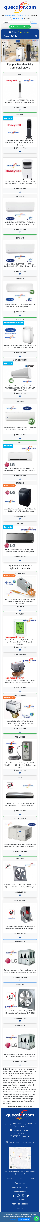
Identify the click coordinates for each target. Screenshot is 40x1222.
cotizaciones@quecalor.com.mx (22, 1142)
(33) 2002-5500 (10, 15)
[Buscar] (17, 22)
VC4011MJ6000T (20, 655)
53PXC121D (20, 402)
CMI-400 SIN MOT (20, 901)
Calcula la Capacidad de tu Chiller (20, 1178)
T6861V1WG (20, 614)
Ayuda (6, 36)
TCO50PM (20, 115)
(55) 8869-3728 (18, 19)
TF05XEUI (20, 74)
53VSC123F (20, 279)
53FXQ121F (20, 238)
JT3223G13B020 (20, 695)
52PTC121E (20, 319)
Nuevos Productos (20, 1187)
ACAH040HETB (20, 941)
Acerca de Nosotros (20, 1204)
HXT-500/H (20, 859)
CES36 (20, 778)
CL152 (20, 155)
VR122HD (20, 524)
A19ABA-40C (20, 573)
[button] (4, 50)
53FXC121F (20, 196)
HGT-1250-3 (20, 985)
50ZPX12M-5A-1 (20, 818)
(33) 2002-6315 (22, 15)
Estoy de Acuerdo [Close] (24, 1219)
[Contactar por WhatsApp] (20, 27)
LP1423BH (20, 483)
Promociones (23, 32)
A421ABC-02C (20, 737)
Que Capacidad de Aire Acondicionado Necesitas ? (20, 1172)
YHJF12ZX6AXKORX (20, 360)
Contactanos (20, 1199)
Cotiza (14, 32)
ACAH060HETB (20, 1026)
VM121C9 (20, 442)
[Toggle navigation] (5, 32)
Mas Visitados (20, 1192)
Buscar (34, 22)
